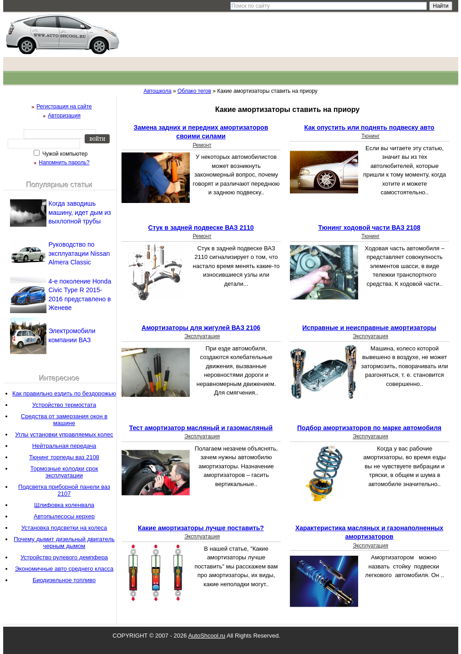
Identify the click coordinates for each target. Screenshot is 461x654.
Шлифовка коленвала (64, 505)
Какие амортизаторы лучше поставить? (201, 528)
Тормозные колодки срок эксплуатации (64, 472)
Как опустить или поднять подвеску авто (369, 127)
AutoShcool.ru (206, 635)
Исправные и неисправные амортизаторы (369, 327)
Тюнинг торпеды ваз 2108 (64, 457)
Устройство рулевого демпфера (64, 557)
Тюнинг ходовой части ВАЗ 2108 (369, 227)
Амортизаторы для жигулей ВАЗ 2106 (201, 327)
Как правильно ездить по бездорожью (64, 393)
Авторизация (64, 115)
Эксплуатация (202, 336)
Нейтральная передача (64, 445)
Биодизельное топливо (64, 580)
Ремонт (202, 145)
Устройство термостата (64, 404)
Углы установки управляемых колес (64, 434)
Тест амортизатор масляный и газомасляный (201, 427)
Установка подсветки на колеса (64, 527)
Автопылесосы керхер (64, 516)
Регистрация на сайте (64, 106)
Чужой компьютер (64, 154)
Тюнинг (370, 136)
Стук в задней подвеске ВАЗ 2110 (200, 227)
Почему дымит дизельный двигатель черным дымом (64, 542)
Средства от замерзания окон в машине (64, 419)
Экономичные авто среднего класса (64, 568)
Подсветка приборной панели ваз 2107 (64, 490)
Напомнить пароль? (64, 162)
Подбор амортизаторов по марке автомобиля (369, 427)
